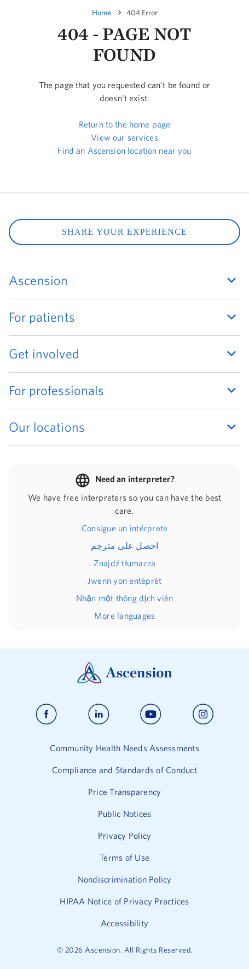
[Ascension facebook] (46, 714)
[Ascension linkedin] (98, 714)
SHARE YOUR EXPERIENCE (124, 231)
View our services (124, 137)
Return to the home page (124, 124)
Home (101, 13)
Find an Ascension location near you (124, 150)
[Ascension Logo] (124, 680)
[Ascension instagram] (203, 714)
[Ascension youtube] (150, 714)
